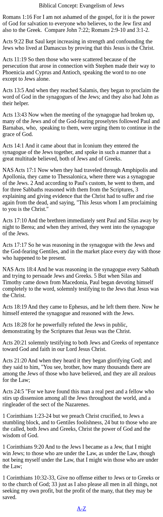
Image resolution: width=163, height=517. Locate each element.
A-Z (81, 509)
